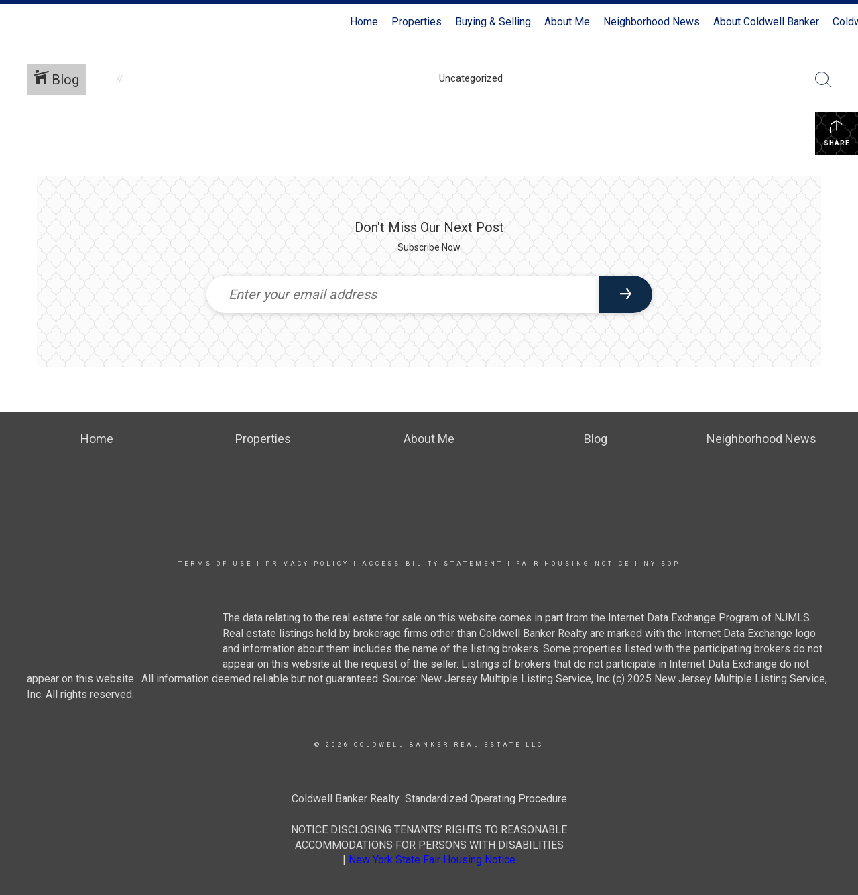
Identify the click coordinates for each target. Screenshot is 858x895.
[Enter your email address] (402, 294)
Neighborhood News (651, 21)
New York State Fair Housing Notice (432, 859)
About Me (567, 21)
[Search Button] (823, 80)
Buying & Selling (493, 21)
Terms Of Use (215, 563)
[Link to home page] (17, 22)
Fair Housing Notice (573, 563)
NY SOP (662, 563)
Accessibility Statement (432, 563)
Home (364, 21)
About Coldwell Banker (766, 21)
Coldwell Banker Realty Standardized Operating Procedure (429, 798)
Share (837, 133)
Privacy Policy (307, 563)
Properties (416, 21)
